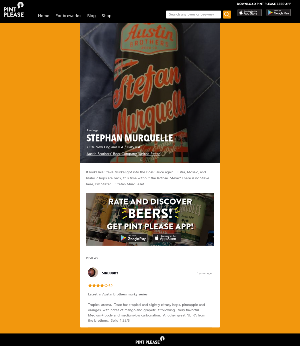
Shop (107, 16)
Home (44, 16)
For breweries (68, 16)
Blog (91, 16)
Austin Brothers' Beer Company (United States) (123, 153)
